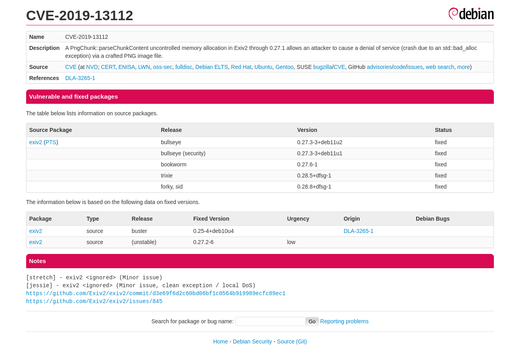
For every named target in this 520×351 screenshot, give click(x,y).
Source (285, 341)
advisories (379, 67)
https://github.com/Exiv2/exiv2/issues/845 (94, 301)
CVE (71, 67)
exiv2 (35, 142)
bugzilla (322, 67)
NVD (92, 67)
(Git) (301, 341)
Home (220, 341)
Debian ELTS (211, 67)
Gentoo (284, 67)
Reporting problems (344, 321)
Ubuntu (263, 67)
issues (415, 67)
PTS (51, 142)
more (463, 67)
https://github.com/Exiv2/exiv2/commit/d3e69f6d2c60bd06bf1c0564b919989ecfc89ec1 (156, 293)
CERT (108, 67)
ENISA (126, 67)
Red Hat (241, 67)
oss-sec (162, 67)
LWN (144, 67)
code (399, 67)
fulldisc (183, 67)
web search (440, 67)
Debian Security (252, 341)
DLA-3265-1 (80, 78)
